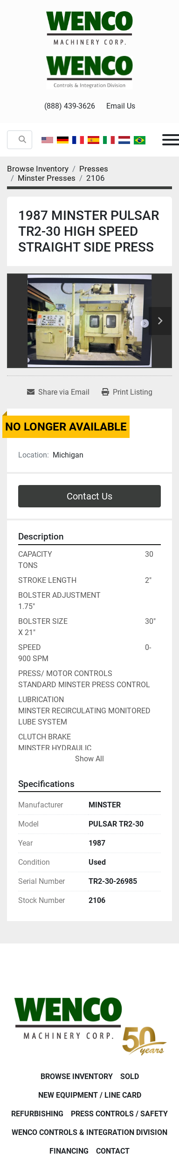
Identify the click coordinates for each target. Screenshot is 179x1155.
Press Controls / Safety (119, 1113)
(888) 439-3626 (69, 106)
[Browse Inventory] (38, 168)
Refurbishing (37, 1113)
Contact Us (89, 496)
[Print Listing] (127, 392)
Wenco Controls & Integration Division (89, 1132)
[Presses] (93, 168)
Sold (129, 1076)
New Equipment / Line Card (89, 1095)
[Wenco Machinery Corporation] (89, 1024)
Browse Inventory (77, 1076)
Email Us (120, 106)
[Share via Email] (58, 392)
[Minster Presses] (47, 178)
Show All (89, 758)
